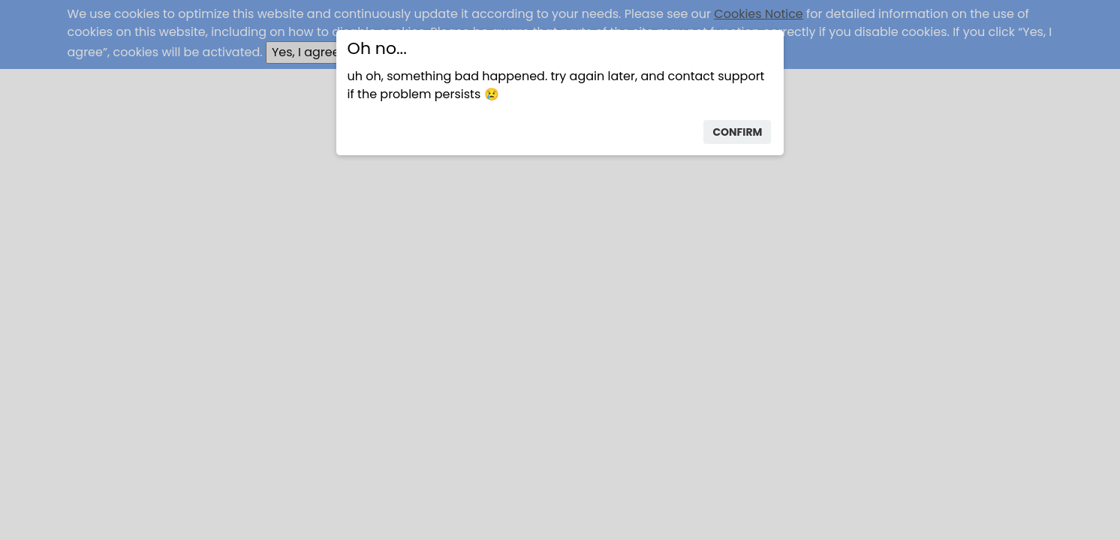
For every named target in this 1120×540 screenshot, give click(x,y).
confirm (737, 132)
